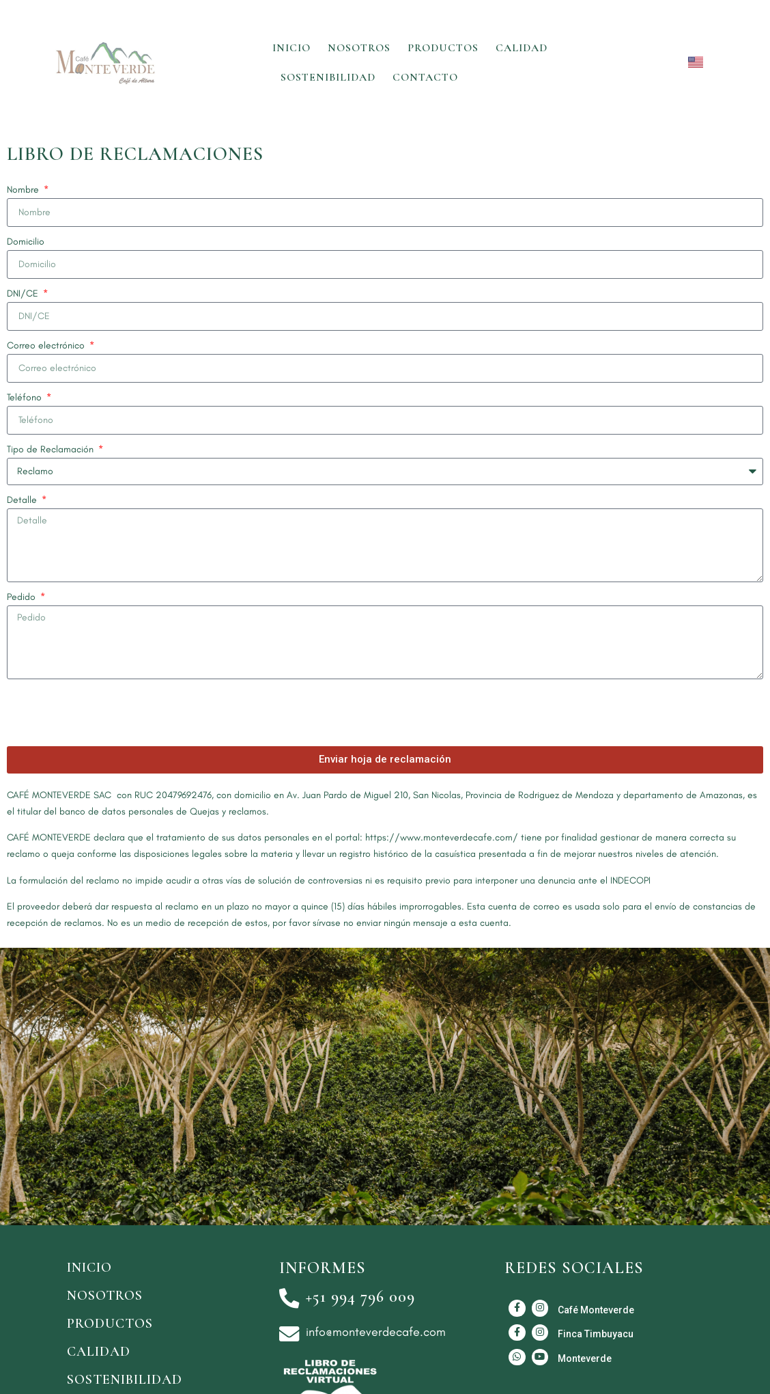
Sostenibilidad (328, 77)
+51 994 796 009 (361, 1297)
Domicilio (25, 241)
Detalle (23, 500)
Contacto (425, 77)
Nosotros (359, 48)
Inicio (291, 48)
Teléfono (25, 397)
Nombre (24, 189)
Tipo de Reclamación (51, 449)
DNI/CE (24, 293)
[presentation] (110, 712)
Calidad (521, 48)
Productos (443, 48)
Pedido (22, 597)
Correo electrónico (47, 345)
